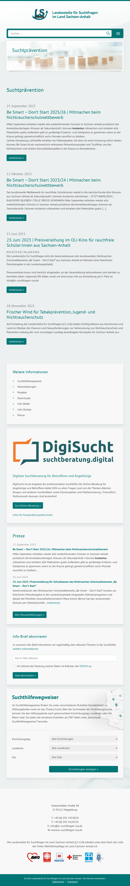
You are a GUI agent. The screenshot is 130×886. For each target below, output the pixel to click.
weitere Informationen (25, 648)
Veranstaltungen (26, 386)
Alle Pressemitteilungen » (29, 614)
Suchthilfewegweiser (29, 381)
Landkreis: (18, 748)
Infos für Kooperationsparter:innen (33, 514)
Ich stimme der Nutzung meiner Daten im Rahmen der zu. (54, 666)
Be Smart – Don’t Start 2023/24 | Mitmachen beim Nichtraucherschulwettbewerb (54, 182)
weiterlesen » (16, 158)
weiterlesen (53, 602)
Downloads (24, 398)
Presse (21, 415)
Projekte (22, 392)
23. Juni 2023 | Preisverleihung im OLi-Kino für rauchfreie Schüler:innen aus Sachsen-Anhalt (60, 242)
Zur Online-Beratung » (28, 505)
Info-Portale (24, 409)
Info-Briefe (23, 403)
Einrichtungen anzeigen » (83, 769)
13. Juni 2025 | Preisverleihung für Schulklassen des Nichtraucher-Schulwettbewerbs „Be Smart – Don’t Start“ (65, 583)
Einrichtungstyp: (21, 739)
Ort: (14, 757)
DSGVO (84, 666)
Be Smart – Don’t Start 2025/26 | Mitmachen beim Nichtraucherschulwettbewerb (54, 114)
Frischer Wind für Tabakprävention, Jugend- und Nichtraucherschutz (51, 314)
